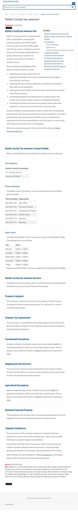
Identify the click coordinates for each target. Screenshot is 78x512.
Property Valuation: (51, 53)
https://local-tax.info (10, 1)
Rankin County (33, 14)
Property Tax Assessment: (54, 55)
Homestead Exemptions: (53, 58)
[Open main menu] (73, 3)
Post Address (49, 42)
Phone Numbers (52, 45)
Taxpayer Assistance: (52, 69)
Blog (6, 14)
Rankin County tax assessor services (60, 50)
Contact (49, 498)
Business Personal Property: (55, 66)
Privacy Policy (41, 498)
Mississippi (21, 14)
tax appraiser (47, 455)
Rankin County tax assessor (50, 14)
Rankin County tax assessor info (56, 34)
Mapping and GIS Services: (54, 61)
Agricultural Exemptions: (53, 64)
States (13, 14)
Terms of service (31, 498)
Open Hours (51, 47)
